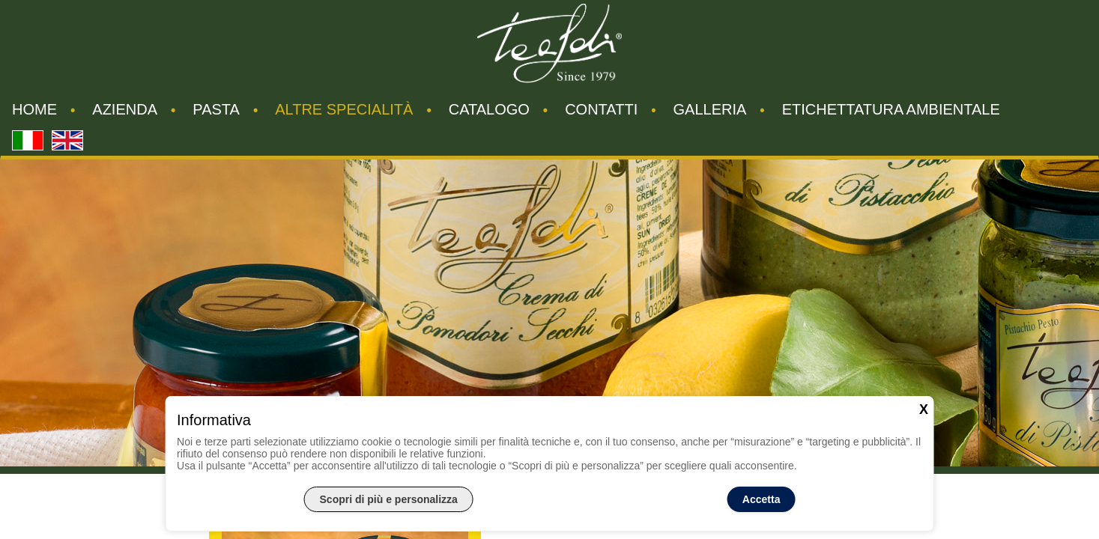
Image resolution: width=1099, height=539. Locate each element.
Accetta (761, 499)
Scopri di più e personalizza (389, 499)
